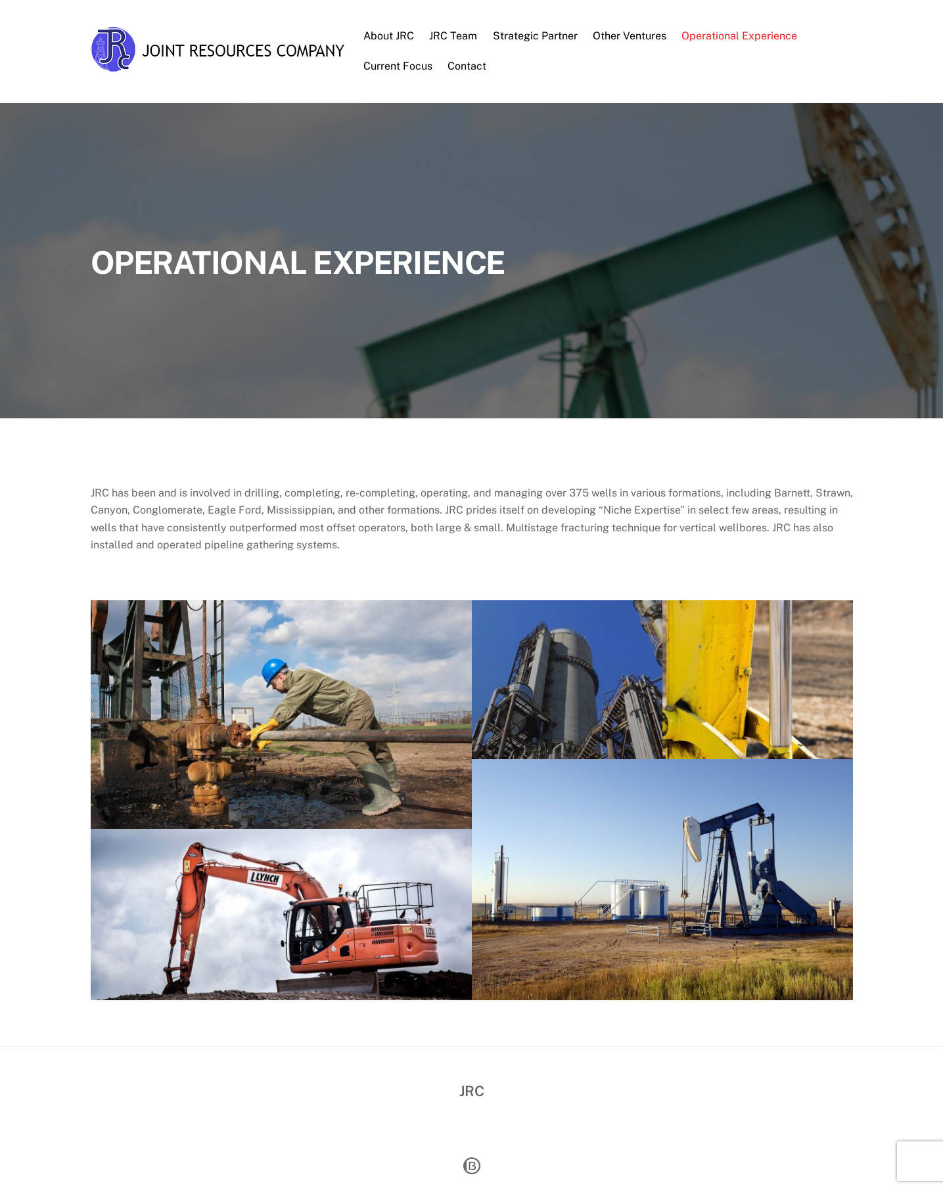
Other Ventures (629, 36)
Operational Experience (739, 36)
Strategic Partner (535, 36)
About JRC (388, 36)
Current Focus (397, 66)
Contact (467, 66)
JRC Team (453, 36)
